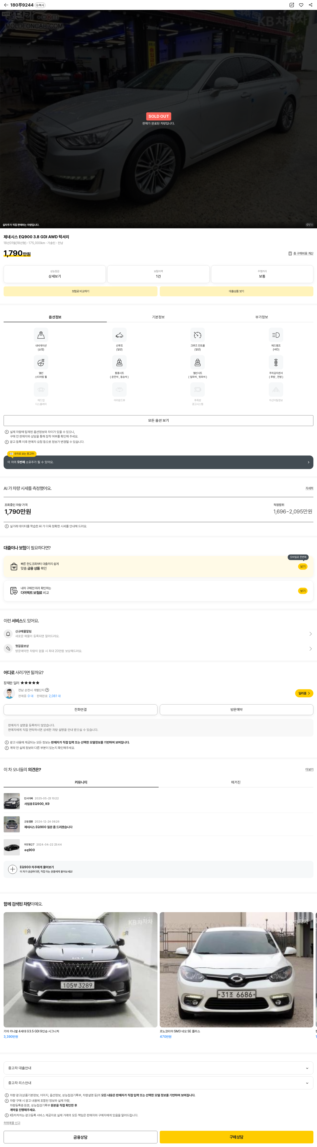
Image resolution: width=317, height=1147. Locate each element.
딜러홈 (302, 693)
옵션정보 (55, 317)
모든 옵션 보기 (158, 420)
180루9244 (28, 5)
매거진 (236, 782)
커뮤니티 (81, 782)
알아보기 (158, 566)
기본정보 (158, 317)
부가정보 (261, 317)
